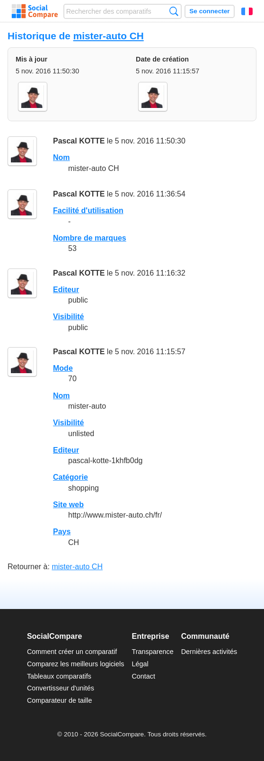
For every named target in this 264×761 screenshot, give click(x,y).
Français (247, 11)
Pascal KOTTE (79, 141)
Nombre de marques (89, 238)
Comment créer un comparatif (72, 651)
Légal (140, 664)
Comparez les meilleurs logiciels (75, 664)
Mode (63, 368)
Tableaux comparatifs (59, 676)
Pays (61, 532)
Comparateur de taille (59, 700)
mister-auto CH (108, 35)
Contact (143, 676)
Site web (68, 505)
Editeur (66, 290)
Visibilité (68, 317)
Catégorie (70, 477)
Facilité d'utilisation (88, 210)
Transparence (152, 651)
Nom (61, 157)
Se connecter (209, 11)
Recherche (173, 11)
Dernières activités (209, 651)
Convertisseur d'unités (60, 688)
